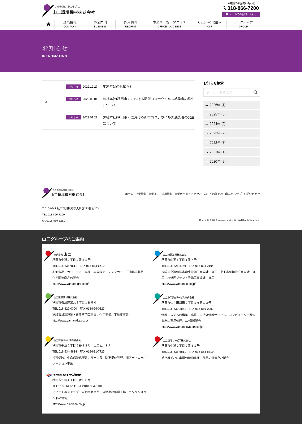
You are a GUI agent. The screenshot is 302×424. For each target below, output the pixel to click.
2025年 (215, 114)
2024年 (215, 124)
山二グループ (243, 24)
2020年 (215, 161)
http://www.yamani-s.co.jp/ (178, 283)
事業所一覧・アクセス (169, 24)
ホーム (129, 193)
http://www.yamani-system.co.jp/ (182, 326)
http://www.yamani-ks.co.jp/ (70, 320)
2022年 (215, 142)
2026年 (215, 105)
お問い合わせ (252, 193)
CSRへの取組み (209, 24)
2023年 (215, 133)
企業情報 (70, 24)
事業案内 (100, 24)
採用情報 (131, 24)
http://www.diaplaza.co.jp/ (69, 404)
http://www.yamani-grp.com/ (70, 283)
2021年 (215, 152)
